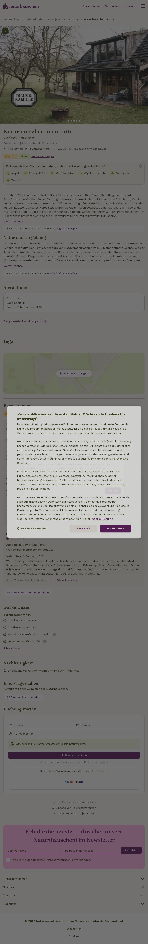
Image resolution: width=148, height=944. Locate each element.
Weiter (112, 488)
